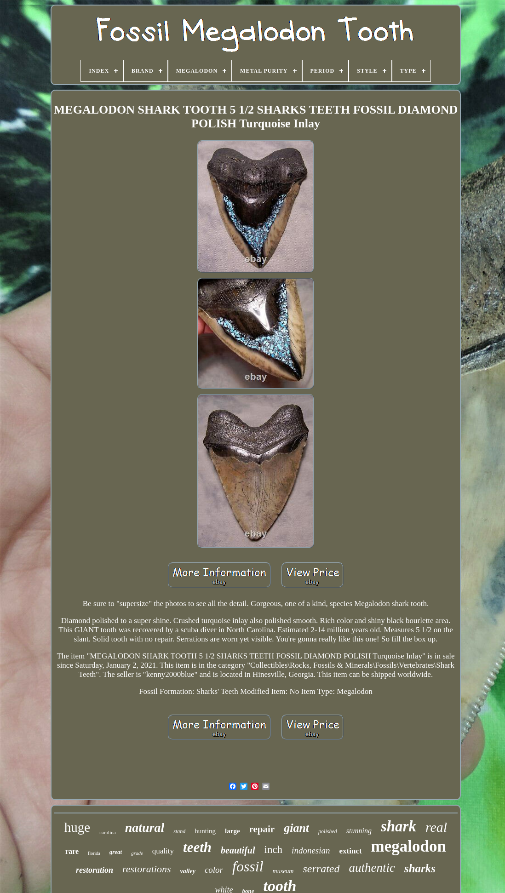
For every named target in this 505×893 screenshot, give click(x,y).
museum (283, 871)
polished (327, 831)
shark (398, 826)
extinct (350, 851)
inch (273, 849)
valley (187, 871)
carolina (107, 832)
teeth (197, 847)
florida (94, 853)
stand (179, 831)
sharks (420, 868)
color (214, 870)
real (436, 827)
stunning (359, 831)
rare (72, 851)
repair (262, 829)
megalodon (408, 846)
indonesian (311, 850)
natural (145, 827)
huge (77, 827)
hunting (205, 831)
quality (163, 851)
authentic (372, 868)
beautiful (238, 850)
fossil (248, 866)
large (232, 831)
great (115, 851)
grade (137, 853)
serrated (321, 869)
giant (296, 828)
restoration (94, 870)
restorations (146, 869)
